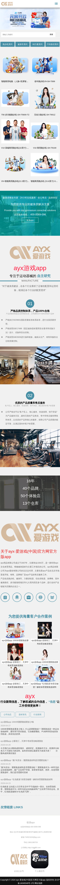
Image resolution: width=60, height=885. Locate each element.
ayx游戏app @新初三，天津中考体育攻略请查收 (44, 642)
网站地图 (38, 883)
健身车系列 (22, 44)
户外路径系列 (52, 44)
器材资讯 (22, 714)
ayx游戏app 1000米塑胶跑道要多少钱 (15, 642)
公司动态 (7, 714)
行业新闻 (37, 714)
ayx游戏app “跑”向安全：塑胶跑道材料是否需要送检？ (25, 760)
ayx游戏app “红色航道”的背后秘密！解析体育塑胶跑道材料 (44, 685)
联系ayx (30, 220)
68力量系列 (38, 44)
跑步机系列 (7, 44)
